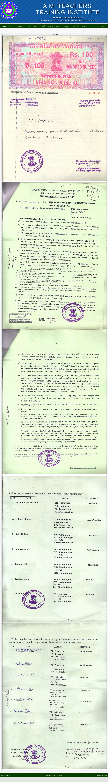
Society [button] (11, 26)
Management (20, 26)
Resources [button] (66, 26)
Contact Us (85, 26)
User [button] (103, 26)
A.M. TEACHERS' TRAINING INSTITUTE (68, 9)
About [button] (29, 26)
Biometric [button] (76, 26)
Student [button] (51, 26)
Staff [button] (43, 26)
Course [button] (36, 26)
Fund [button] (58, 26)
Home (4, 26)
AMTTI (3, 775)
